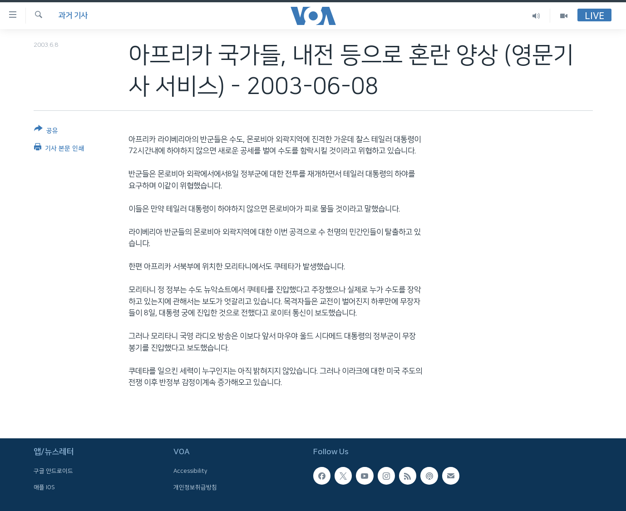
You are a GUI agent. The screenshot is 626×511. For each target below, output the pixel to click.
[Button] (46, 131)
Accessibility (190, 471)
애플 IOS (44, 487)
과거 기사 (73, 15)
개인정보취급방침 (195, 487)
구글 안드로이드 (53, 471)
